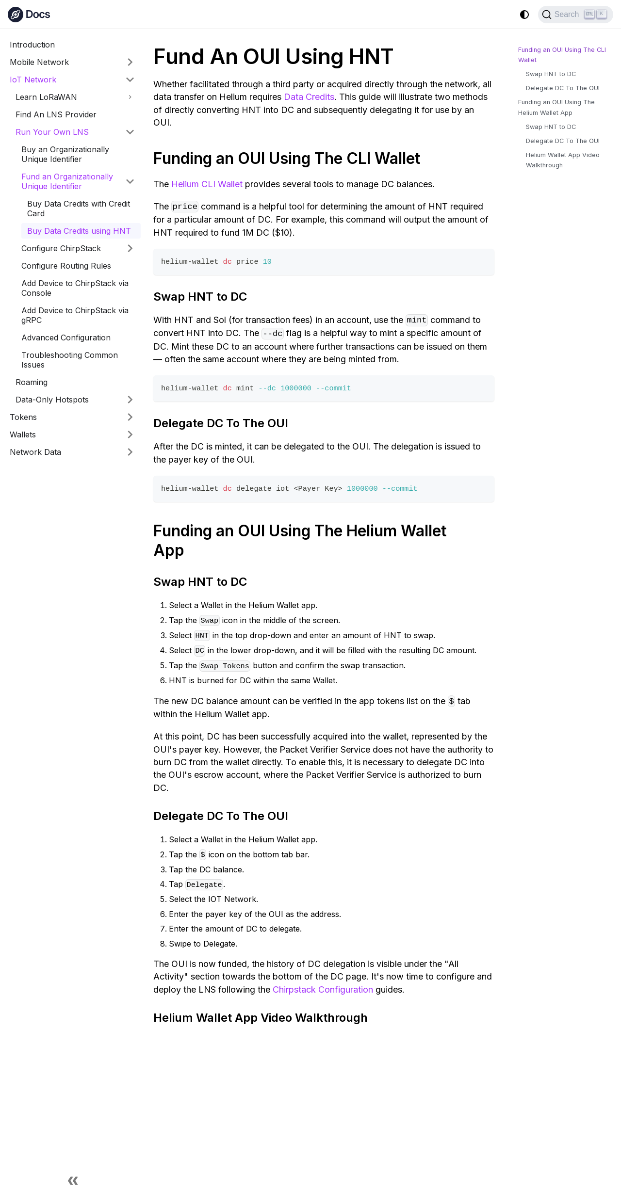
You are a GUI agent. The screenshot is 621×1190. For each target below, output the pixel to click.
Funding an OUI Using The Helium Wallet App (556, 107)
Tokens (23, 417)
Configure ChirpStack (61, 248)
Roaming (32, 382)
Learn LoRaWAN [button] (46, 97)
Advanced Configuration (66, 337)
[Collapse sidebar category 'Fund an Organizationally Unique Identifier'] (130, 181)
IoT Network (33, 79)
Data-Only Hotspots (52, 399)
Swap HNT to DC (551, 74)
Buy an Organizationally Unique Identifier (65, 154)
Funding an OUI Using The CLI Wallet (562, 55)
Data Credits (309, 97)
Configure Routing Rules (66, 266)
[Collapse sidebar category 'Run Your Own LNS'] (130, 132)
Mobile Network (39, 62)
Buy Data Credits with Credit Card (78, 208)
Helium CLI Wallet (207, 184)
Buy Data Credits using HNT (79, 231)
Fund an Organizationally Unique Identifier (67, 181)
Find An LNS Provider (56, 114)
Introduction (32, 44)
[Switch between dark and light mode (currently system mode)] (524, 14)
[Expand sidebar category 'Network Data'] (130, 452)
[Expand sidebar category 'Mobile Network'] (130, 62)
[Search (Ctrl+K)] (575, 14)
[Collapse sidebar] (73, 1180)
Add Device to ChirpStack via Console (75, 288)
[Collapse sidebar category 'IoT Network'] (130, 79)
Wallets (23, 434)
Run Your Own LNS (52, 132)
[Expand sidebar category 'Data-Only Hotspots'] (130, 399)
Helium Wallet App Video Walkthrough (563, 160)
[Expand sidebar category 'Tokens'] (130, 417)
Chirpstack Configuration (323, 989)
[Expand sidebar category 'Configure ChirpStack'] (130, 248)
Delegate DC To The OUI (563, 88)
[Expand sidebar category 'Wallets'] (130, 434)
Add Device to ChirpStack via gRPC (75, 315)
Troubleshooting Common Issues (69, 360)
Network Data (35, 452)
